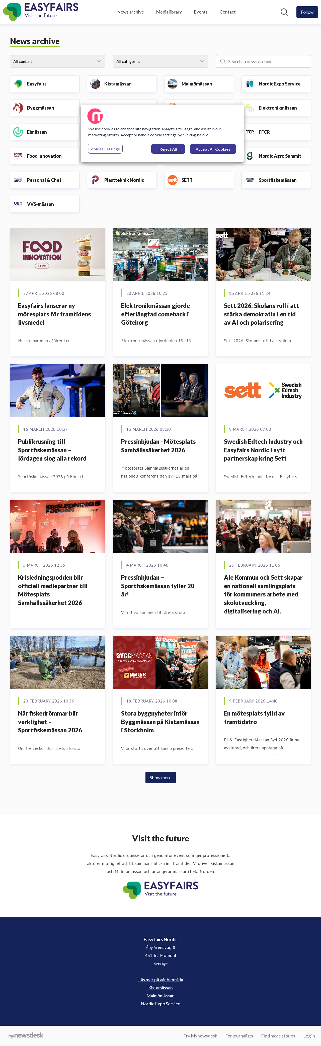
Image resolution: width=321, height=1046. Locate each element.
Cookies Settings (104, 148)
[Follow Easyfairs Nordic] (307, 12)
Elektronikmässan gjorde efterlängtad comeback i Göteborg (155, 314)
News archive (130, 11)
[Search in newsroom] (284, 12)
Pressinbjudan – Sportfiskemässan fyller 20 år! (157, 586)
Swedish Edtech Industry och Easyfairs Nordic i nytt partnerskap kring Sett (263, 450)
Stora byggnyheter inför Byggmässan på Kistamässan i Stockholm (160, 722)
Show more (161, 777)
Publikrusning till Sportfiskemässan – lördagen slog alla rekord (52, 450)
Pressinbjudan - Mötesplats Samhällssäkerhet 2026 (158, 446)
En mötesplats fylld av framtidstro (254, 717)
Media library (169, 12)
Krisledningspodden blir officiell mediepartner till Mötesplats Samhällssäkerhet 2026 (53, 590)
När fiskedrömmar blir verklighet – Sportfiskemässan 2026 (50, 722)
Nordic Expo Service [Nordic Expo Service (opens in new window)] (160, 1003)
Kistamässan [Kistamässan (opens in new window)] (160, 987)
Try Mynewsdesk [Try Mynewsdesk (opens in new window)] (200, 1035)
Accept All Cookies (213, 149)
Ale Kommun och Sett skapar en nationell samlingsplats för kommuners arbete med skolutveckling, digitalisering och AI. (263, 594)
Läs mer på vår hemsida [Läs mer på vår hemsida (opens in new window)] (160, 979)
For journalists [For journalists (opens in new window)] (239, 1035)
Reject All (168, 149)
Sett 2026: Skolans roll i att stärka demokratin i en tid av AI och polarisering (261, 314)
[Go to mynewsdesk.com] (26, 1036)
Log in (309, 1035)
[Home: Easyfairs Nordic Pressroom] (40, 12)
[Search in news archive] (263, 61)
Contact (228, 12)
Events (201, 12)
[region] (162, 133)
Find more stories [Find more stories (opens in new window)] (278, 1035)
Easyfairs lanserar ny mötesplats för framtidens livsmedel (54, 314)
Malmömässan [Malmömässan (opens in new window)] (160, 995)
